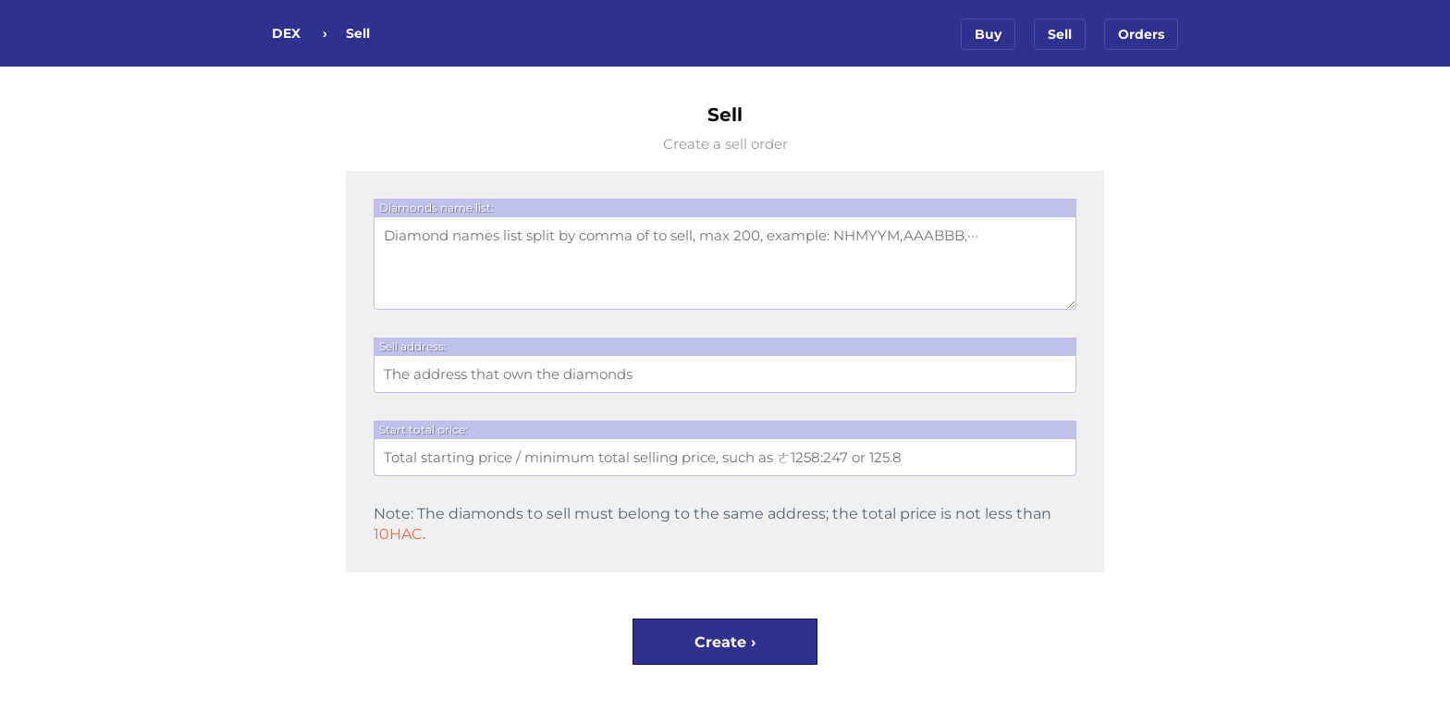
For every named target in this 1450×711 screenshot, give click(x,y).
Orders (1141, 34)
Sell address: (413, 346)
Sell (1060, 34)
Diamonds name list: (436, 208)
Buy (988, 34)
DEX (286, 33)
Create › (725, 642)
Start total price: (423, 429)
